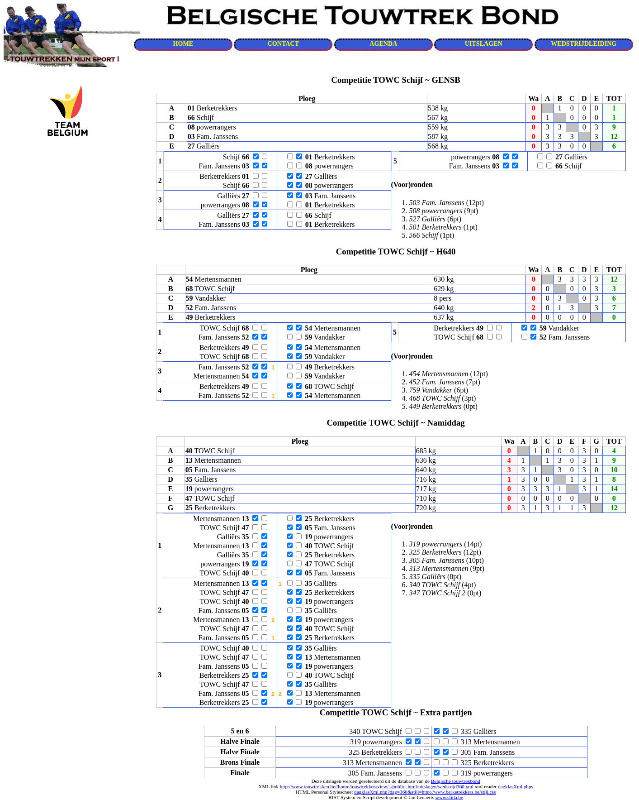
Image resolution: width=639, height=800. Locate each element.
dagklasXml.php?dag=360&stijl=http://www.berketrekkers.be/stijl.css (425, 792)
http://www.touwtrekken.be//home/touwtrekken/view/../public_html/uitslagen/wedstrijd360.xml (376, 786)
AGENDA (383, 43)
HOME (183, 43)
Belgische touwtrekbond (455, 781)
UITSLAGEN (483, 43)
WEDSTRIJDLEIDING (583, 43)
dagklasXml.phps (515, 786)
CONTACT (283, 43)
